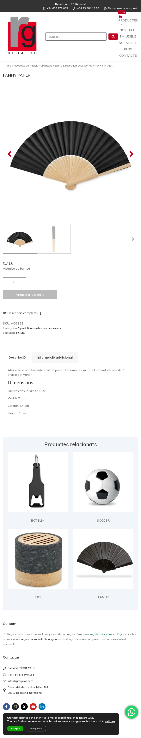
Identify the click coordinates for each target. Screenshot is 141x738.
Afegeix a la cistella (30, 243)
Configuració (35, 728)
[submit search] (113, 36)
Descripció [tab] (17, 306)
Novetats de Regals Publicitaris (33, 65)
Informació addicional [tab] (55, 306)
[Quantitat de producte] (14, 230)
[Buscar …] (76, 36)
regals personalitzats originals (40, 587)
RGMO (20, 281)
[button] (9, 128)
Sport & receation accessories (73, 65)
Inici (9, 65)
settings (110, 721)
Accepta (15, 728)
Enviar (13, 708)
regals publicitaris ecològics (107, 582)
